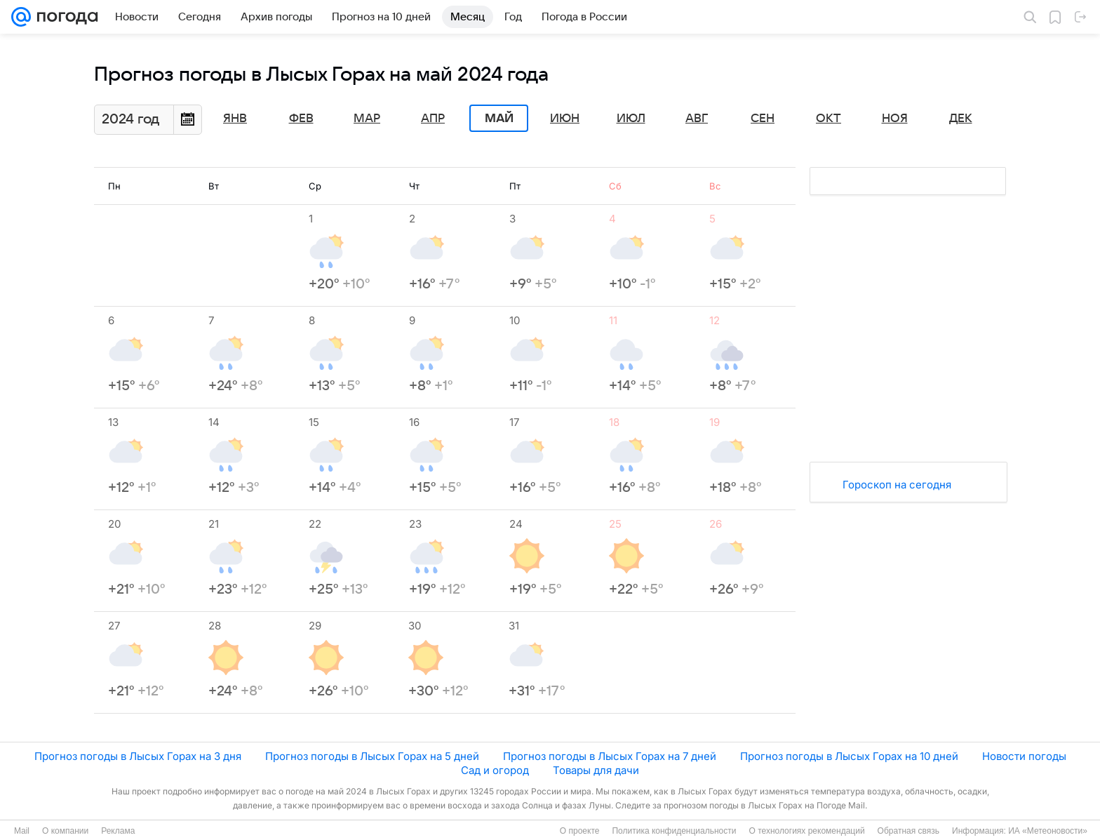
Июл (631, 118)
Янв (235, 118)
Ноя (895, 118)
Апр (433, 118)
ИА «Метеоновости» (1047, 831)
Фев (301, 118)
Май (499, 118)
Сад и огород (495, 770)
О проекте (580, 831)
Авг (696, 118)
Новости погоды (1024, 756)
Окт (828, 118)
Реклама (118, 831)
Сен (762, 118)
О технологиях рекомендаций (806, 831)
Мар (367, 118)
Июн (564, 118)
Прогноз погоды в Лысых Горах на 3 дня (137, 756)
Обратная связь (908, 831)
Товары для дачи (596, 770)
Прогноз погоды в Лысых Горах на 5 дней (372, 756)
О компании (65, 831)
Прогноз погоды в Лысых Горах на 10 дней (849, 756)
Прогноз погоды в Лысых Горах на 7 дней (609, 756)
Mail (21, 831)
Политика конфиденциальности (674, 831)
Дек (960, 118)
